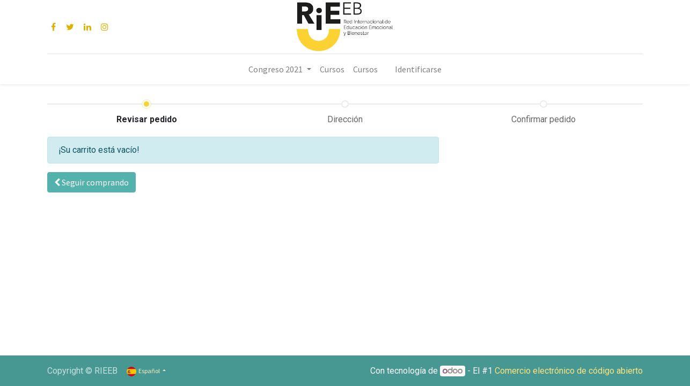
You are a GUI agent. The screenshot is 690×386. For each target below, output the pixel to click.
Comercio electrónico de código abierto (569, 371)
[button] (91, 182)
